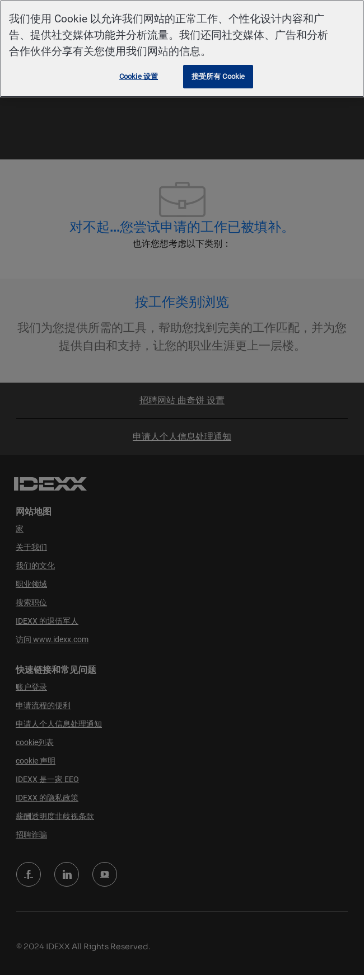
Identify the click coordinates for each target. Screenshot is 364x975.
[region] (182, 48)
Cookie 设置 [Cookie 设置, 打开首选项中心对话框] (138, 76)
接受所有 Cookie (218, 76)
